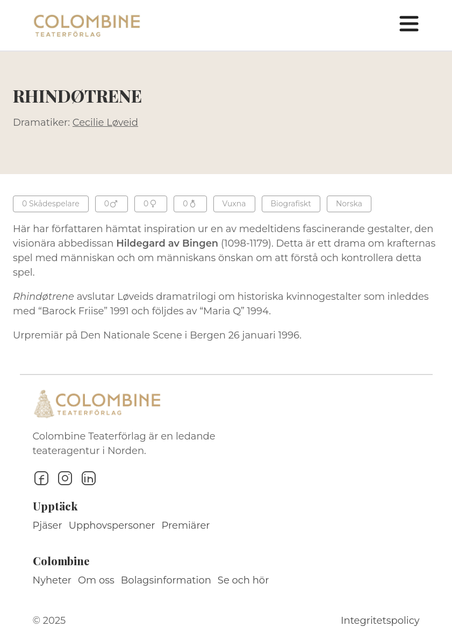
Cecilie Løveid (105, 122)
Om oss (96, 580)
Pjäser (47, 525)
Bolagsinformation (166, 580)
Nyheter (52, 580)
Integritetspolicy (380, 620)
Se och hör (243, 580)
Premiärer (186, 525)
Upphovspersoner (112, 525)
